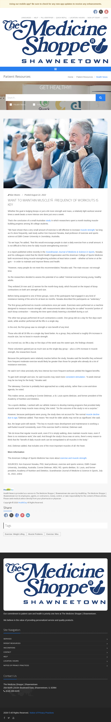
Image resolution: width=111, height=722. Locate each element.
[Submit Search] (100, 97)
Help (36, 18)
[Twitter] (9, 718)
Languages (26, 18)
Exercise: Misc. (52, 534)
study (48, 220)
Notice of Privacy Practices (16, 665)
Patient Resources (84, 77)
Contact (7, 652)
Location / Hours (77, 18)
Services (7, 639)
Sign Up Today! (93, 18)
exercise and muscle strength (73, 458)
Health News (18, 104)
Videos (38, 104)
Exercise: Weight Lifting (15, 534)
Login (105, 18)
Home (70, 77)
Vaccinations (9, 648)
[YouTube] (13, 718)
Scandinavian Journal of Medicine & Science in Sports (70, 252)
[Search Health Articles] (51, 97)
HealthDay (22, 502)
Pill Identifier (47, 18)
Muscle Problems (35, 534)
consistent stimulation (75, 377)
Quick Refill (61, 18)
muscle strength (87, 230)
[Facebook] (4, 718)
